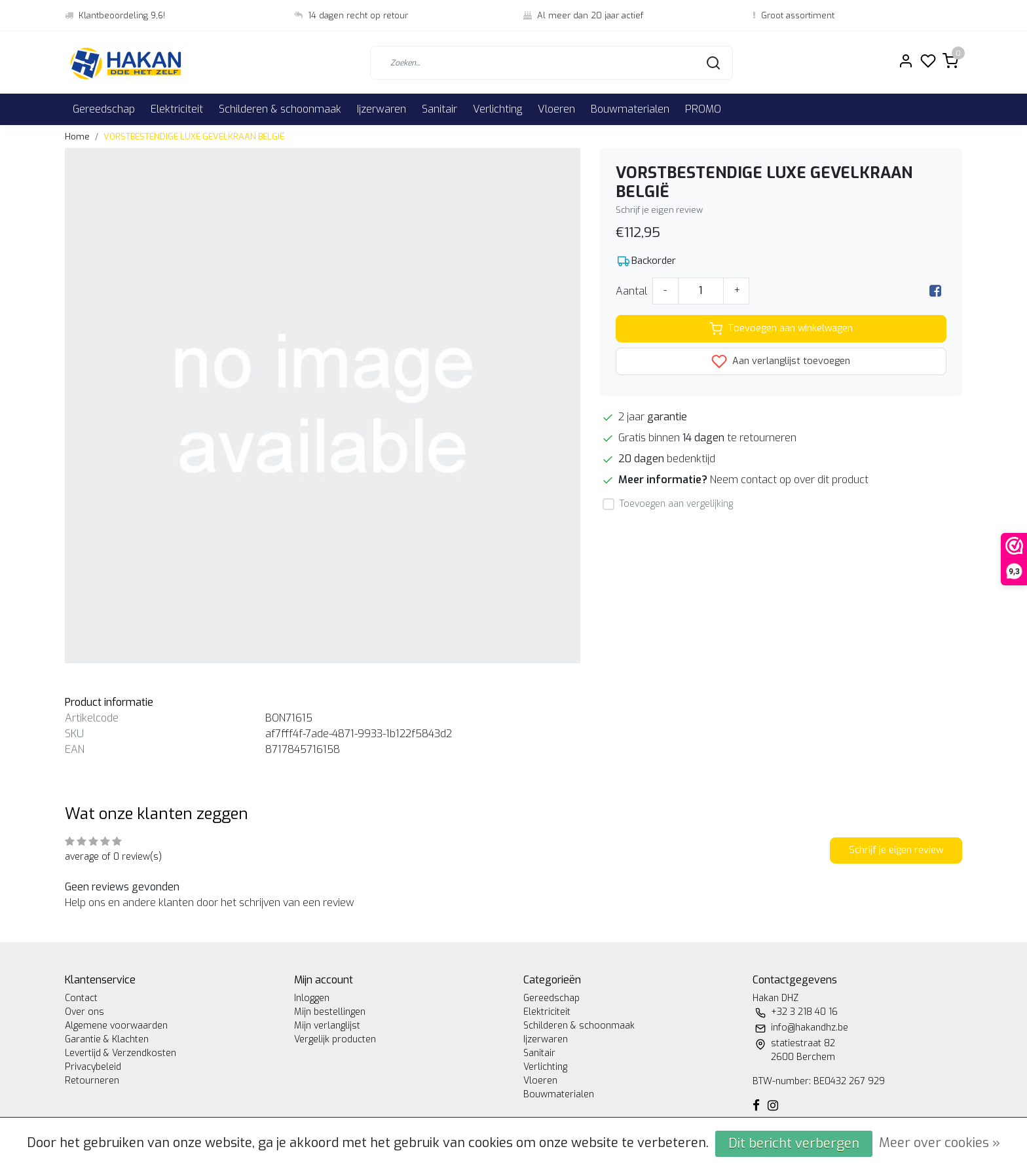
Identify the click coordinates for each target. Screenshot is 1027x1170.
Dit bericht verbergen (793, 1143)
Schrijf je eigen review (659, 209)
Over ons (84, 1012)
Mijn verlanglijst (327, 1025)
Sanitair (439, 109)
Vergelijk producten (335, 1039)
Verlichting (497, 109)
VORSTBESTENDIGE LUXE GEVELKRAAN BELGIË (194, 136)
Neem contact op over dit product (789, 479)
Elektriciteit (177, 109)
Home (77, 136)
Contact (81, 998)
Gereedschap (104, 109)
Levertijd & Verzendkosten (120, 1053)
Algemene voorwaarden (116, 1025)
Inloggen (311, 998)
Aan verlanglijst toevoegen (780, 361)
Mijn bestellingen (329, 1012)
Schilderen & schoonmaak (280, 109)
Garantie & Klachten (107, 1039)
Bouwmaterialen (630, 109)
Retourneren (92, 1080)
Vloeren (556, 109)
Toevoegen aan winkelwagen (781, 329)
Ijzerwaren (381, 109)
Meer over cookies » (939, 1143)
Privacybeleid (93, 1067)
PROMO (703, 109)
